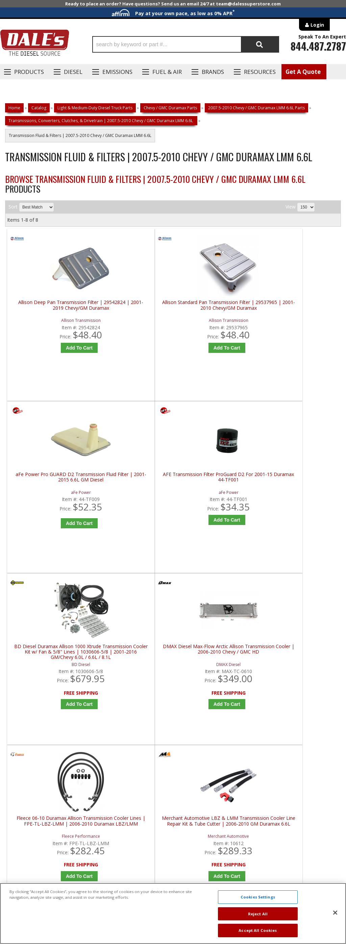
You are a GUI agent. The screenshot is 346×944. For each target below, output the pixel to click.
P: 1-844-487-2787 (32, 705)
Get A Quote (303, 72)
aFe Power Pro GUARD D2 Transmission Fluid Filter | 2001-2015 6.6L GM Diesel (217, 319)
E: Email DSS (24, 725)
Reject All (258, 913)
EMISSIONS (117, 72)
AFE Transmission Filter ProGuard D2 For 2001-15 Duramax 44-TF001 (301, 319)
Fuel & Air (167, 72)
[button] (185, 44)
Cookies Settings (258, 896)
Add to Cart (51, 359)
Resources (260, 72)
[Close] (335, 912)
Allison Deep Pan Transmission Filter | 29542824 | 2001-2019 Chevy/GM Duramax (49, 319)
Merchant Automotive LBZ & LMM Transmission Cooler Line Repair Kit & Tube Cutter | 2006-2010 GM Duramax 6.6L (301, 501)
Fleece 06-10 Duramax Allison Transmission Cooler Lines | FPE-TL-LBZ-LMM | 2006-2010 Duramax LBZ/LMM (217, 501)
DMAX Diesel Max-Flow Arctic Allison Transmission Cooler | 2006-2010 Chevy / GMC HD (133, 501)
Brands (213, 72)
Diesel (73, 72)
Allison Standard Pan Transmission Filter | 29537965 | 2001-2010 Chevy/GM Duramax (133, 319)
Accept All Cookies (258, 930)
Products (29, 72)
